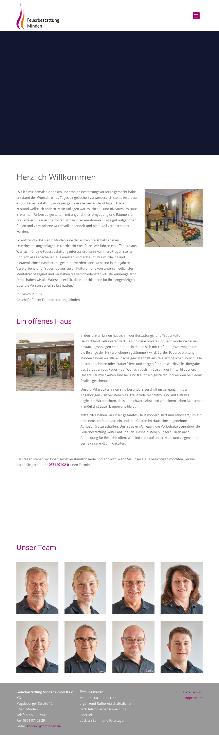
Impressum (194, 698)
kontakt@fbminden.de (44, 726)
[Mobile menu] (196, 15)
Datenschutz (193, 692)
